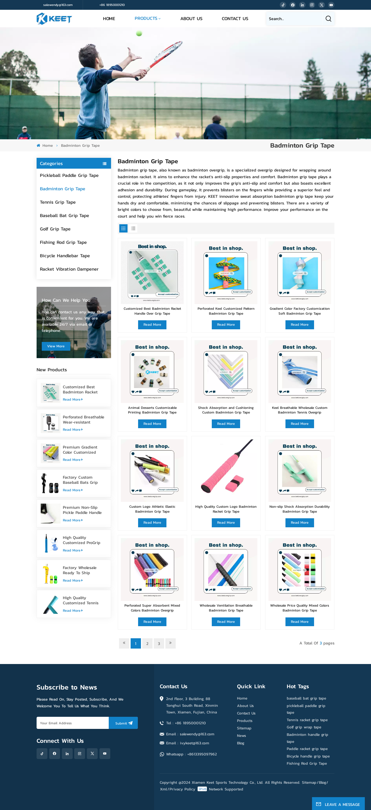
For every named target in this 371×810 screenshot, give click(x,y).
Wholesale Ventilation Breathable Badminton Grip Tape (226, 608)
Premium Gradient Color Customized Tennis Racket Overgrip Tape (84, 449)
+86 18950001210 (112, 4)
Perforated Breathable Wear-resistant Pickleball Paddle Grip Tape (83, 419)
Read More (73, 399)
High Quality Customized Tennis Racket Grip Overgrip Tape (82, 600)
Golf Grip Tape (55, 228)
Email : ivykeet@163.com (187, 743)
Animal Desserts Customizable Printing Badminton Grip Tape (152, 410)
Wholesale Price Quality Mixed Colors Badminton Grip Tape (299, 608)
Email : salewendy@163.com (190, 734)
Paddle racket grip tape (307, 749)
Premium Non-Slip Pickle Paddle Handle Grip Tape (82, 510)
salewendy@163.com (58, 4)
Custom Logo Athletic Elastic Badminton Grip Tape (152, 509)
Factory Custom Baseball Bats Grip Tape (80, 480)
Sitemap (244, 728)
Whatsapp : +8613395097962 (191, 754)
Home (109, 18)
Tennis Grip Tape (58, 202)
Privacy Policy (182, 789)
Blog (240, 743)
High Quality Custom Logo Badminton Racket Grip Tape (226, 509)
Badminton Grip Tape (62, 188)
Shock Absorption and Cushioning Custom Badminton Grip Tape (226, 410)
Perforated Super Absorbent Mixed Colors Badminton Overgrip (152, 608)
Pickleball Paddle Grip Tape (69, 175)
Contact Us (235, 18)
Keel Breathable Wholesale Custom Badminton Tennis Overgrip (299, 410)
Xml (163, 789)
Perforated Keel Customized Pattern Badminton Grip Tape (226, 311)
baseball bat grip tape (306, 698)
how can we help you (66, 300)
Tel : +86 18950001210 (186, 723)
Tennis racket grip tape (307, 720)
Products (146, 18)
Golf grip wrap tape (304, 727)
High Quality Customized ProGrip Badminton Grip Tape (83, 540)
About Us (191, 18)
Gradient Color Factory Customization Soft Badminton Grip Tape (300, 311)
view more (56, 346)
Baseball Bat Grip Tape (64, 215)
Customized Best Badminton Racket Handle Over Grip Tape (84, 389)
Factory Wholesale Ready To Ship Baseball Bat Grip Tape (84, 570)
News (241, 735)
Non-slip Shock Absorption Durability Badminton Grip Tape (299, 509)
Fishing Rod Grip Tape (63, 242)
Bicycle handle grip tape (308, 756)
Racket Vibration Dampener (69, 268)
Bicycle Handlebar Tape (65, 255)
